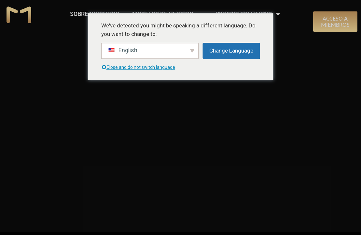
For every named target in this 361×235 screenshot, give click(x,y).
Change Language (231, 50)
